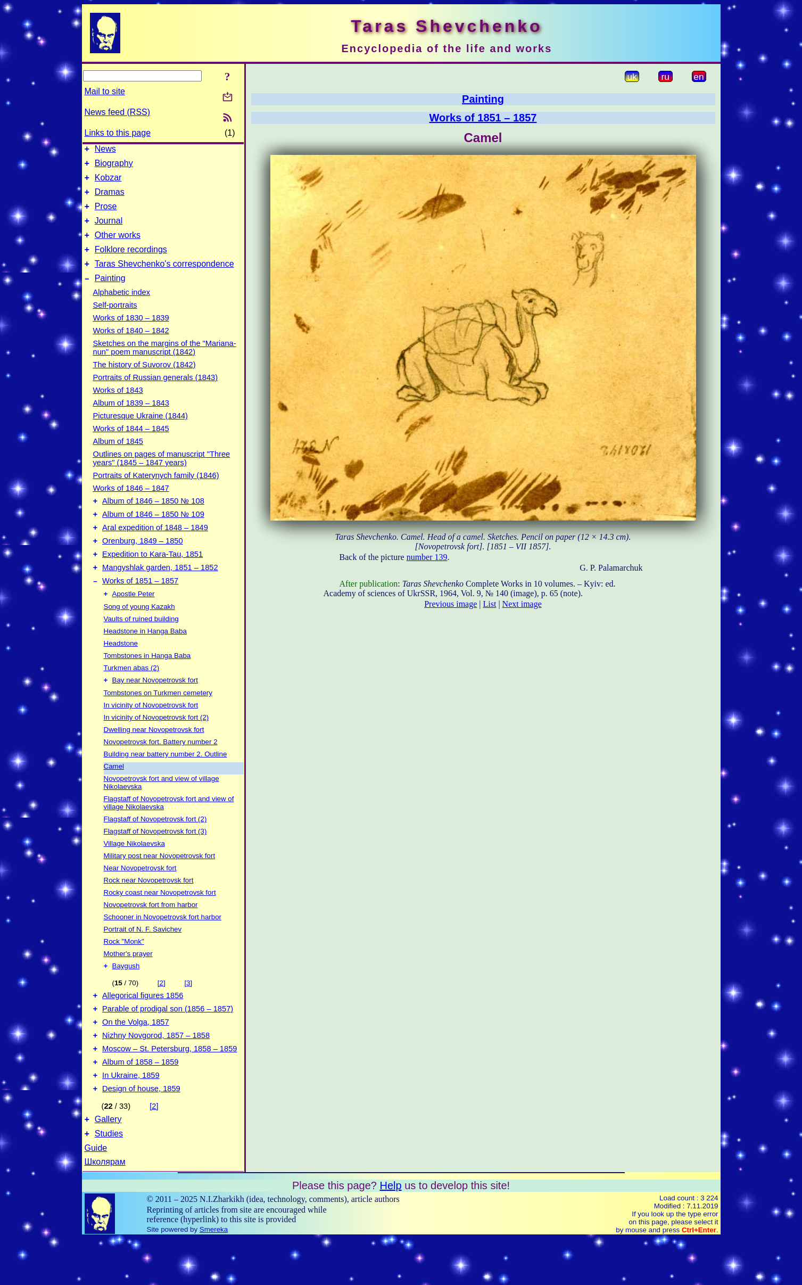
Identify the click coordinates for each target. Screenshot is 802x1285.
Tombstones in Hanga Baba (147, 684)
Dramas (110, 198)
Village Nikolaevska (134, 873)
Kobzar (108, 182)
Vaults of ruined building (141, 647)
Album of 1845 (118, 457)
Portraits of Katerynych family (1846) (156, 491)
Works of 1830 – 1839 (131, 334)
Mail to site (105, 91)
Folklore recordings (131, 262)
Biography (114, 166)
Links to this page (118, 132)
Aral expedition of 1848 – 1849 (155, 548)
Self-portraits (115, 321)
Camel (114, 796)
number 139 (427, 557)
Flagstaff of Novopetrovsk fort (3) (155, 860)
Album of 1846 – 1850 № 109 (153, 533)
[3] (188, 1013)
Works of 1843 (118, 406)
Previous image (450, 603)
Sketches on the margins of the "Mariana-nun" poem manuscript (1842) (164, 363)
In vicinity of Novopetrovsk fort (151, 734)
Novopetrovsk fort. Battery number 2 (161, 771)
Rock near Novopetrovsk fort (149, 909)
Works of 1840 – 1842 (131, 346)
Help (390, 1232)
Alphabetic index (122, 308)
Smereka (214, 1276)
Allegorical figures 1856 (142, 1027)
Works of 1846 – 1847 (131, 504)
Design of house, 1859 (141, 1131)
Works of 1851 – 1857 (140, 608)
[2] (162, 1013)
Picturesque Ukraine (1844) (140, 431)
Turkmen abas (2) (132, 696)
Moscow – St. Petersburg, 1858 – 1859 (169, 1087)
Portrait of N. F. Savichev (143, 958)
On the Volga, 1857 (135, 1057)
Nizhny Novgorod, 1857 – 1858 (156, 1072)
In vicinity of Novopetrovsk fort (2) (156, 747)
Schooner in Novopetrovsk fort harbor (163, 946)
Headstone (121, 672)
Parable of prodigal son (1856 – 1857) (167, 1042)
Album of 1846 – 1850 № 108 (153, 518)
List (490, 603)
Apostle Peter (133, 622)
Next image (522, 603)
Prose (106, 214)
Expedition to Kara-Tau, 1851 (152, 578)
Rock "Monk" (124, 971)
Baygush (126, 996)
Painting (110, 294)
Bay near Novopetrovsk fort (155, 709)
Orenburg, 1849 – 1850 (142, 563)
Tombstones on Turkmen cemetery (158, 722)
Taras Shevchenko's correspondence (164, 278)
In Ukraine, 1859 (131, 1117)
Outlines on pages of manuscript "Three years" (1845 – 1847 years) (161, 474)
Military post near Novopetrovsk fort (160, 885)
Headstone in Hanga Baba (145, 659)
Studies (109, 1179)
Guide (96, 1194)
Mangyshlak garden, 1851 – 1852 (160, 593)
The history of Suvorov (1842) (144, 380)
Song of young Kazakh (139, 635)
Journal (108, 230)
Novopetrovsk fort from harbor (151, 934)
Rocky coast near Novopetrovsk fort (160, 922)
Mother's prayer (128, 983)
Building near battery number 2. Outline (165, 783)
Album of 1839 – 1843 (131, 419)
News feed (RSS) (118, 112)
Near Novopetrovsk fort (140, 897)
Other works (117, 246)
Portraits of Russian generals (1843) (155, 393)
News (105, 150)
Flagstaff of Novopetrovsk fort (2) (155, 848)
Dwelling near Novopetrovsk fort (154, 759)
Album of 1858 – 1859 (140, 1102)
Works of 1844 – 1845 (131, 444)
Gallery (108, 1163)
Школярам (105, 1208)
